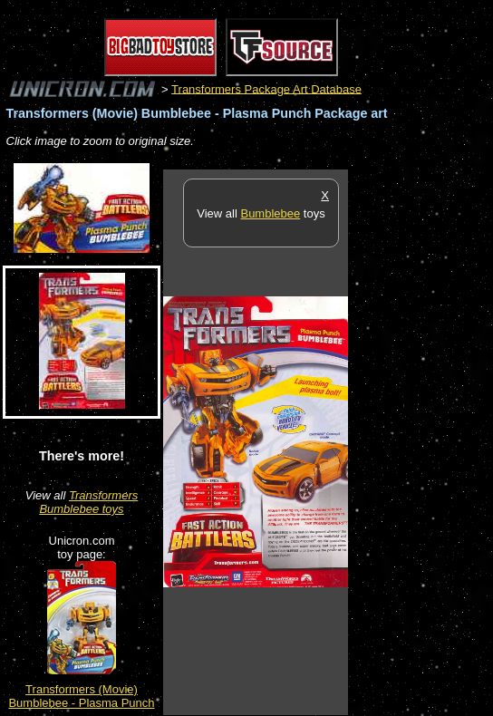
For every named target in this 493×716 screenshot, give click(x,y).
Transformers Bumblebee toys (88, 502)
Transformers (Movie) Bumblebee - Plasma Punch (81, 696)
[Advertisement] (420, 441)
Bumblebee (270, 213)
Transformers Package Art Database (266, 88)
